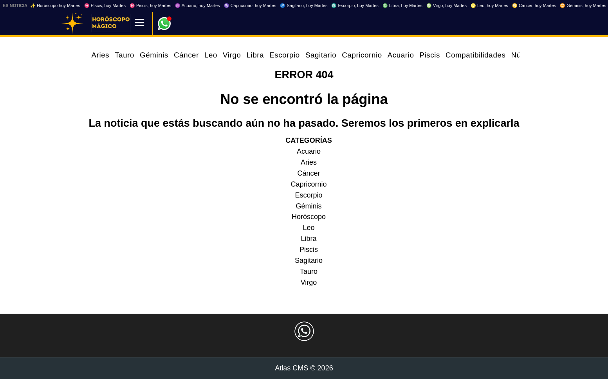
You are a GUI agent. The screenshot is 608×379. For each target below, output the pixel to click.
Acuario (401, 55)
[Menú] (139, 23)
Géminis (154, 55)
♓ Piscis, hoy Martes (105, 5)
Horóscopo (309, 217)
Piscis (429, 55)
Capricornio (362, 55)
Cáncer (186, 55)
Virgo (232, 55)
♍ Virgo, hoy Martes (446, 5)
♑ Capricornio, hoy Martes (250, 5)
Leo (210, 55)
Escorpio (284, 55)
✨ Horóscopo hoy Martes (55, 5)
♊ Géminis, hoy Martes (583, 5)
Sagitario (320, 55)
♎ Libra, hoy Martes (402, 5)
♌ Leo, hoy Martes (489, 5)
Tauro (124, 55)
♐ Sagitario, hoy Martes (303, 5)
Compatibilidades (475, 55)
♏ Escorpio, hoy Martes (354, 5)
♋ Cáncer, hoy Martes (534, 5)
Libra (255, 55)
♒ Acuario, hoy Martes (197, 5)
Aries (101, 55)
